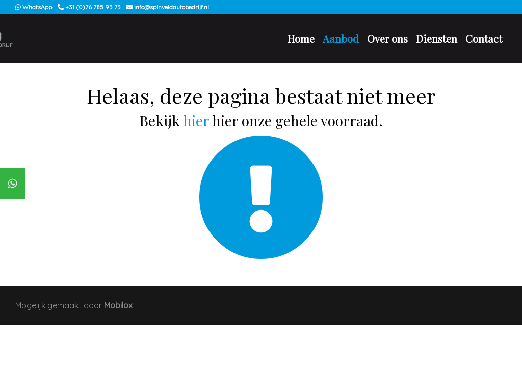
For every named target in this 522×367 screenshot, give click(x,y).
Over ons (387, 38)
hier (196, 120)
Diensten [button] (436, 38)
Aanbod (341, 38)
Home (301, 38)
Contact (483, 38)
